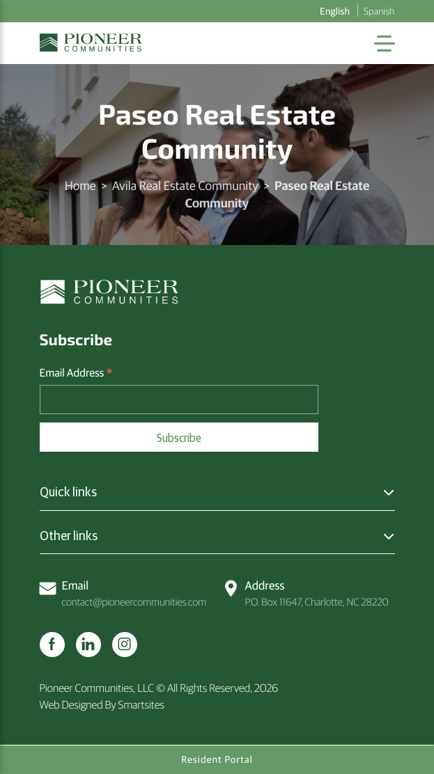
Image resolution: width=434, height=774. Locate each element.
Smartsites (141, 704)
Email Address (76, 373)
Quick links (68, 491)
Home (80, 185)
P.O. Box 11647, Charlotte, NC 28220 (306, 592)
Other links (69, 535)
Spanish (379, 10)
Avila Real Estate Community (185, 185)
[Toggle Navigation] (384, 43)
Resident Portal (217, 759)
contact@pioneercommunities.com (123, 592)
